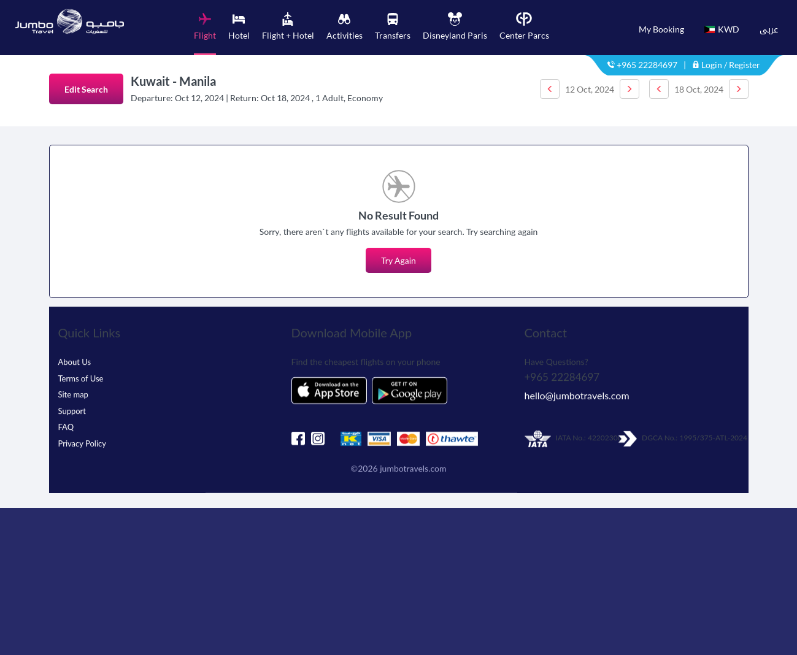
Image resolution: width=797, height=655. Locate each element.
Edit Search (86, 89)
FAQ (66, 422)
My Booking (661, 29)
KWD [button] (721, 29)
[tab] (205, 33)
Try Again (398, 260)
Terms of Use (81, 373)
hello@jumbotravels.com (577, 391)
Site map (73, 389)
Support (72, 406)
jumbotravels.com (413, 463)
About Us (74, 357)
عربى (769, 29)
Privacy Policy (82, 438)
